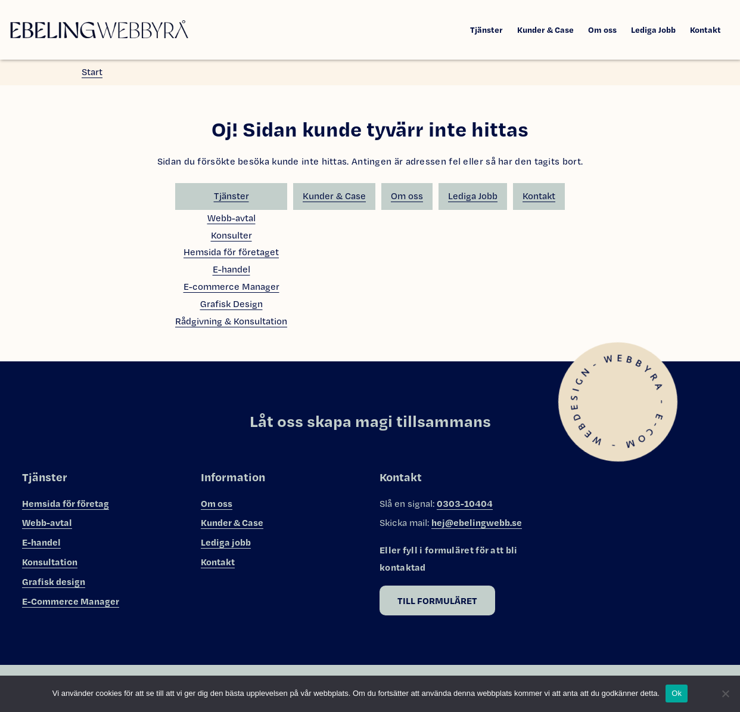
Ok (676, 693)
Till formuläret (437, 600)
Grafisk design (53, 581)
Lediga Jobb (653, 29)
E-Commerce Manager (70, 601)
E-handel (231, 269)
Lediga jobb (226, 542)
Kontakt (705, 29)
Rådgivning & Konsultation (231, 321)
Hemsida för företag (65, 503)
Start (92, 72)
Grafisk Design (231, 303)
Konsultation (49, 562)
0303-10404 (465, 503)
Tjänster (486, 29)
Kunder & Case (545, 29)
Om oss (602, 29)
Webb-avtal (231, 218)
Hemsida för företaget (231, 252)
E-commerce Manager (231, 286)
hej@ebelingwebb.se (476, 522)
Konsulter (231, 235)
